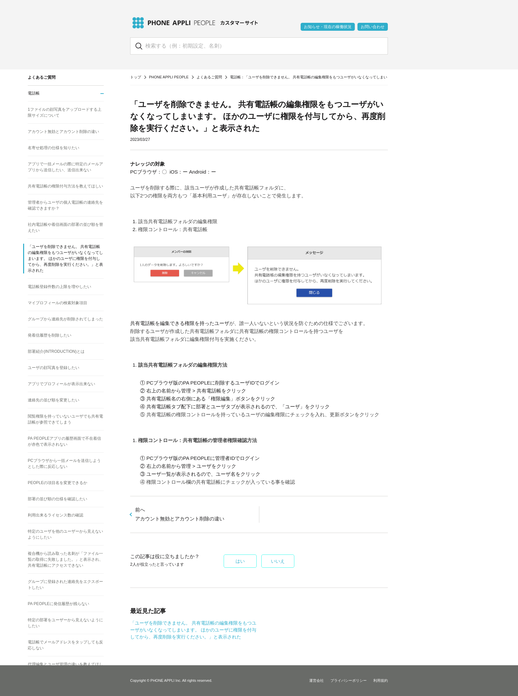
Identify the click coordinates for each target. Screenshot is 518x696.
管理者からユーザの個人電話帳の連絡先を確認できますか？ (65, 205)
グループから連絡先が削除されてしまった (65, 319)
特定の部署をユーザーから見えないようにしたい (65, 623)
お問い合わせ (373, 26)
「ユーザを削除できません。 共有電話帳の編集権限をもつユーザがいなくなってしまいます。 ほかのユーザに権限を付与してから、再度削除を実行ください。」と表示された (193, 629)
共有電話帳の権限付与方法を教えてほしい (65, 186)
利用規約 (380, 680)
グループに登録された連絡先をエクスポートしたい (65, 584)
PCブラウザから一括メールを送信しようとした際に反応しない (64, 463)
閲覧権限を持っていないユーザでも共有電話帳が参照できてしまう (65, 419)
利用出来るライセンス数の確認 (55, 515)
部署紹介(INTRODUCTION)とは (56, 351)
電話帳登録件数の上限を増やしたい (59, 286)
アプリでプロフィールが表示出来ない (61, 384)
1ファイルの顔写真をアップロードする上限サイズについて (64, 112)
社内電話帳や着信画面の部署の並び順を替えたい (65, 227)
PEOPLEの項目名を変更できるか (57, 482)
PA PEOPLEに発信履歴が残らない (58, 603)
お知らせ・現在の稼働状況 (328, 26)
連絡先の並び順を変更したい (53, 400)
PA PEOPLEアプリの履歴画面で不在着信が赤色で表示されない (64, 441)
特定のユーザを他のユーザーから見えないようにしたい (65, 534)
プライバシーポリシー (348, 680)
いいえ (278, 561)
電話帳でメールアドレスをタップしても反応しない (65, 645)
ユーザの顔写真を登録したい (53, 367)
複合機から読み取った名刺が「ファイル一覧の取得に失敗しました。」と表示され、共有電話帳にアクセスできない (65, 559)
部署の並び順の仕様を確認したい (57, 499)
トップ (135, 77)
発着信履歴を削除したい (49, 335)
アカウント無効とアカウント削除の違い (63, 131)
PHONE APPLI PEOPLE (169, 77)
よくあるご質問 (209, 77)
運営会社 (316, 680)
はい (240, 561)
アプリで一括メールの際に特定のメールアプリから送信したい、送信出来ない (65, 167)
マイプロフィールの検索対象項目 (57, 303)
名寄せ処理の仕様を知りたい (53, 147)
